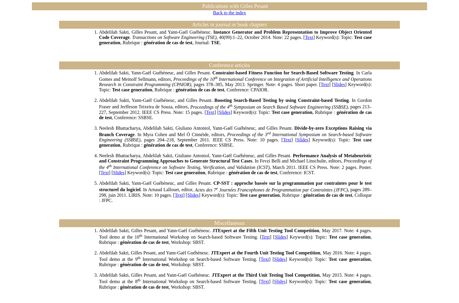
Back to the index (229, 12)
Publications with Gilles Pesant (235, 6)
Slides (339, 84)
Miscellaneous (229, 223)
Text (309, 37)
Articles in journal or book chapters (229, 25)
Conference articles (229, 65)
